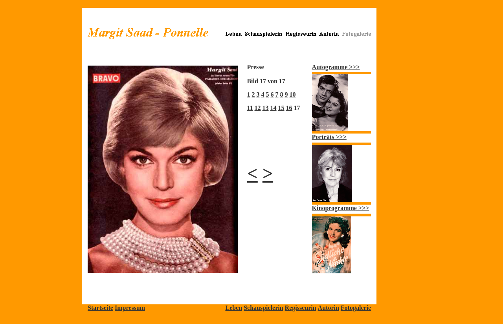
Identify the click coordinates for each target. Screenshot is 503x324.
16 (289, 107)
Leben (233, 307)
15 (281, 107)
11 (250, 107)
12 (258, 107)
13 (266, 107)
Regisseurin (300, 307)
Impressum (130, 307)
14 (273, 107)
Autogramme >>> (336, 67)
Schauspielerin (263, 307)
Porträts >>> (329, 137)
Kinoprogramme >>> (340, 208)
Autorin (328, 307)
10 (292, 94)
